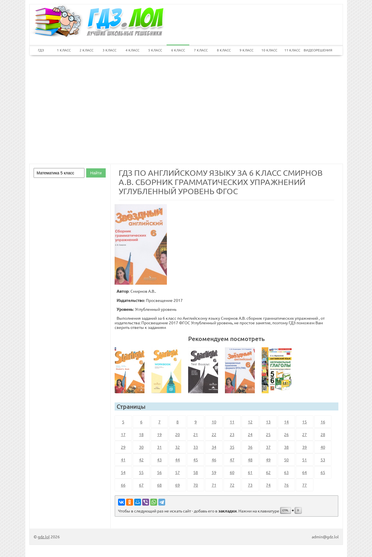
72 (232, 484)
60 (232, 472)
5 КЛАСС (155, 50)
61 (250, 472)
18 (141, 434)
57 (177, 472)
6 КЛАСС (178, 50)
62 (268, 472)
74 (268, 484)
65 (323, 472)
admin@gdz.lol (325, 536)
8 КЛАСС (224, 50)
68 (159, 484)
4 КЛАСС (132, 50)
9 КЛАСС (246, 50)
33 (195, 447)
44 (177, 459)
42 (141, 459)
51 (304, 459)
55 (141, 472)
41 (123, 459)
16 (323, 421)
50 (286, 459)
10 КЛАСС (269, 50)
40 (323, 447)
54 (123, 472)
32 (177, 447)
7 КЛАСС (201, 50)
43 (159, 459)
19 (159, 434)
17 (123, 434)
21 (195, 434)
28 (323, 434)
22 (214, 434)
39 (304, 447)
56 (159, 472)
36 (250, 447)
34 (214, 447)
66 (123, 484)
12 (250, 421)
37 (268, 447)
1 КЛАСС (64, 50)
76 (286, 484)
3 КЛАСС (109, 50)
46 (214, 459)
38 (286, 447)
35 (232, 447)
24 (250, 434)
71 (214, 484)
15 (304, 421)
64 (304, 472)
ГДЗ (41, 50)
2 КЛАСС (86, 50)
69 (177, 484)
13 (268, 421)
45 (195, 459)
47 (232, 459)
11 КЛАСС (292, 50)
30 (141, 447)
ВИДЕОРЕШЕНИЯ (315, 50)
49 (268, 459)
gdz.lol (44, 536)
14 (286, 421)
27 (304, 434)
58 (195, 472)
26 (286, 434)
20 (177, 434)
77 (304, 484)
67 (141, 484)
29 (123, 447)
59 (214, 472)
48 (250, 459)
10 (214, 421)
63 (286, 472)
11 (232, 421)
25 (268, 434)
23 (232, 434)
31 (159, 447)
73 (250, 484)
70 (195, 484)
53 (323, 459)
